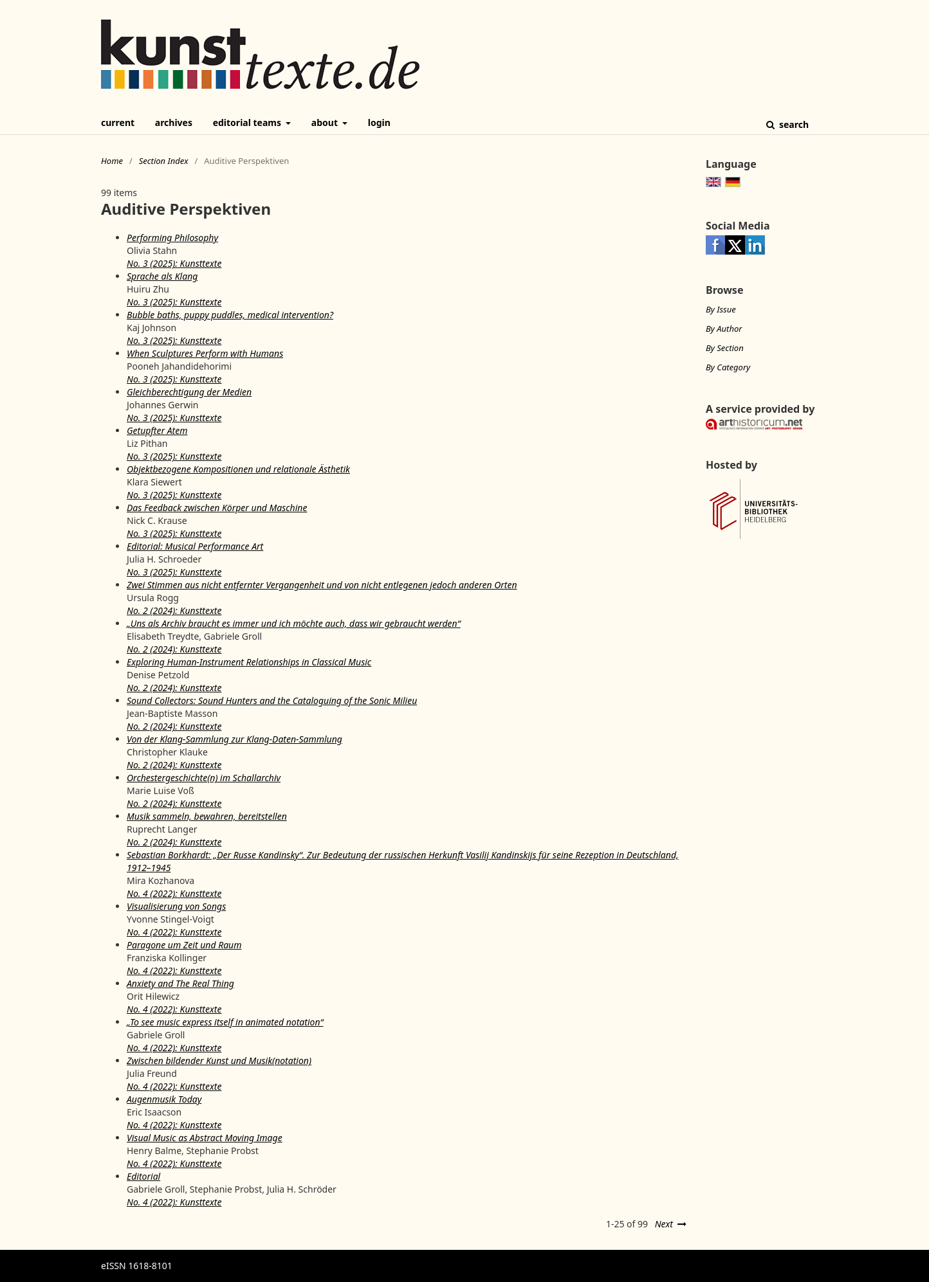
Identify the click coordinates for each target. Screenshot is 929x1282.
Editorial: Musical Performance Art (195, 546)
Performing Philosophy (172, 237)
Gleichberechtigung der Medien (189, 392)
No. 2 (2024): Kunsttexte (174, 610)
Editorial (143, 1176)
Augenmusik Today (164, 1099)
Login (379, 122)
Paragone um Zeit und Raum (184, 945)
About (325, 122)
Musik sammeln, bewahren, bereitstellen (207, 816)
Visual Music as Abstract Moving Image (204, 1138)
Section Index (164, 161)
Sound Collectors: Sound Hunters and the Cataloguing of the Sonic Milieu (272, 700)
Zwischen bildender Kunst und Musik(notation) (219, 1060)
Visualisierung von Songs (176, 906)
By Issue (721, 309)
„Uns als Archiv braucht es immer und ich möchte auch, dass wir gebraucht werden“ (294, 623)
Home (112, 161)
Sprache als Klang (162, 276)
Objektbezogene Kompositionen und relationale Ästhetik (238, 469)
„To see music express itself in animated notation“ (225, 1022)
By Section (725, 348)
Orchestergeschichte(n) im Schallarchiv (204, 778)
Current (117, 122)
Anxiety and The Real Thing (180, 983)
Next (664, 1224)
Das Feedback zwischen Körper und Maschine (217, 507)
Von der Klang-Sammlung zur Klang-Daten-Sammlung (234, 739)
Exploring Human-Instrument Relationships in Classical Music (249, 662)
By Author (724, 328)
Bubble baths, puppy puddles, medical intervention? (230, 315)
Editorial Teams (248, 122)
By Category (728, 367)
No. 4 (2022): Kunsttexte (174, 893)
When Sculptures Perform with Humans (205, 353)
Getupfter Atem (157, 430)
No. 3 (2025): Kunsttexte (174, 263)
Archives (173, 122)
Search (793, 124)
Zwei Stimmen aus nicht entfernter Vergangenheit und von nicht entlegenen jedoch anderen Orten (322, 585)
